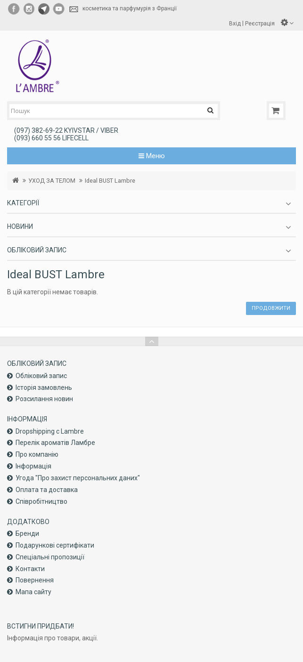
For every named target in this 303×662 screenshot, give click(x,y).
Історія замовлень (44, 387)
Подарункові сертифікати (55, 545)
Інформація (33, 466)
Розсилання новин (44, 399)
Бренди (27, 533)
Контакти (30, 569)
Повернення (35, 580)
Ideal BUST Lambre (110, 180)
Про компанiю (37, 454)
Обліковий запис (41, 375)
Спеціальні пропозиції (50, 557)
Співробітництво (41, 501)
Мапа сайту (33, 592)
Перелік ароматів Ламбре (55, 442)
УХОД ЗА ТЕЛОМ (51, 180)
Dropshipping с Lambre (50, 431)
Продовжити (271, 308)
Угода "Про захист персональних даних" (78, 478)
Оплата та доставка (47, 489)
